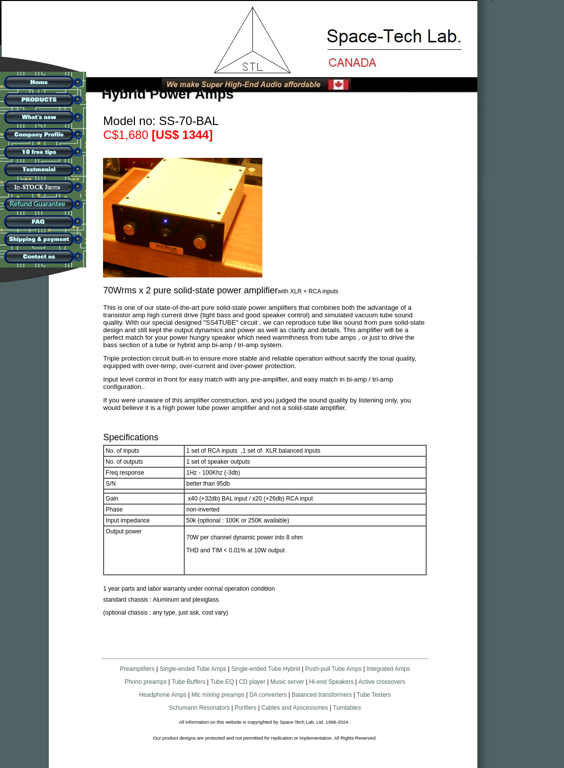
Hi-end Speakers (331, 681)
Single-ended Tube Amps (193, 668)
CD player (252, 681)
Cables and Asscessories (294, 707)
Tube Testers (373, 694)
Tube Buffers (189, 681)
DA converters (267, 694)
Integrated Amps (388, 668)
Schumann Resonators (199, 707)
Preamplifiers (137, 668)
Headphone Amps (163, 694)
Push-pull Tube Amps (333, 668)
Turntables (347, 707)
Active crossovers (381, 681)
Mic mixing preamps (217, 694)
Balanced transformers (322, 694)
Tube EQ (222, 681)
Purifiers (245, 707)
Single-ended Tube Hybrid (265, 668)
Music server (287, 681)
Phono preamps (145, 681)
